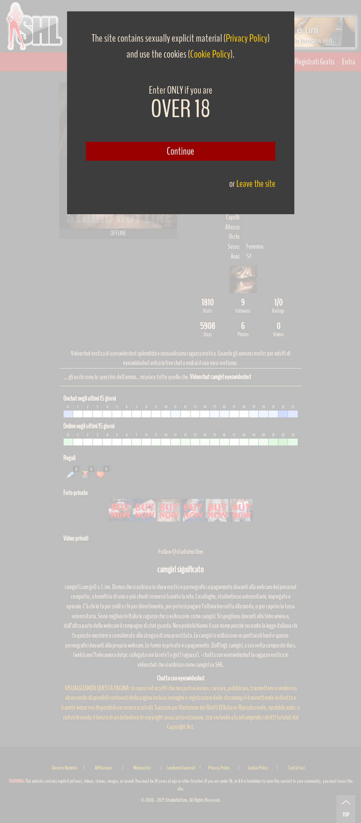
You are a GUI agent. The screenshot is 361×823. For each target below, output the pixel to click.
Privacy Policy (246, 38)
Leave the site (255, 183)
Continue (180, 151)
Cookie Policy (210, 54)
